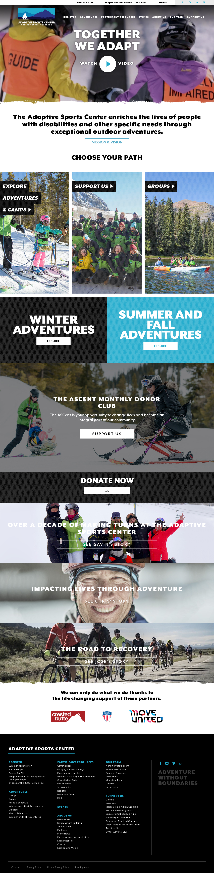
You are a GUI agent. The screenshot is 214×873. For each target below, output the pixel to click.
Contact (163, 3)
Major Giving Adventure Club (125, 3)
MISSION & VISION (107, 142)
